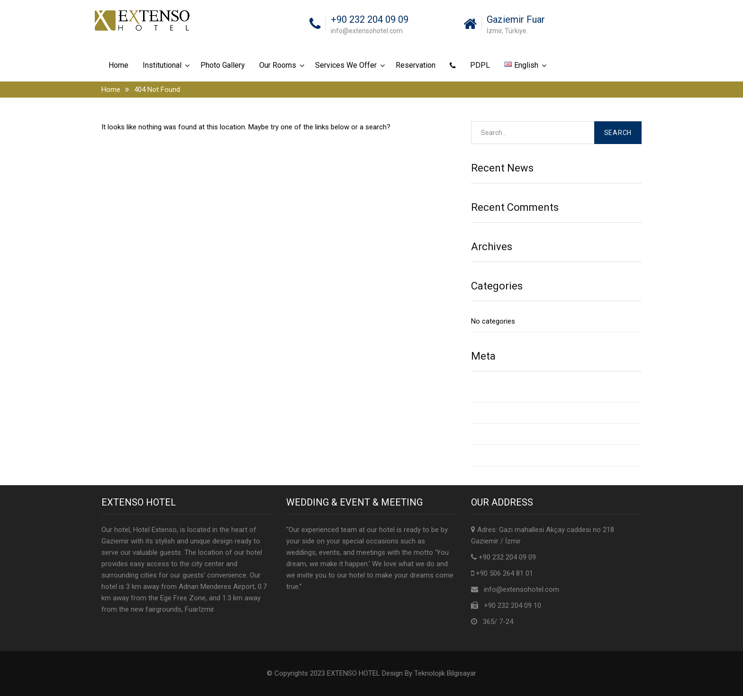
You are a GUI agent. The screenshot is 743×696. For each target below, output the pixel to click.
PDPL (480, 65)
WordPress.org (494, 455)
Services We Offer (346, 65)
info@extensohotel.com (521, 589)
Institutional (162, 65)
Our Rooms (277, 65)
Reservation (415, 65)
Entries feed (489, 412)
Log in (480, 391)
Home (118, 65)
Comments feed (496, 434)
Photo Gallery (222, 65)
